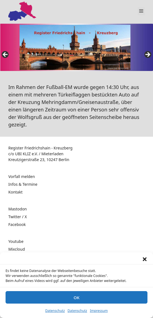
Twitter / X (17, 216)
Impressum (99, 310)
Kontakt (15, 192)
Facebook (17, 224)
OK (76, 297)
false (5, 55)
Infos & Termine (22, 184)
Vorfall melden (21, 176)
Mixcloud (16, 249)
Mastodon (17, 209)
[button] (144, 259)
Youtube (16, 241)
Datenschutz (55, 310)
